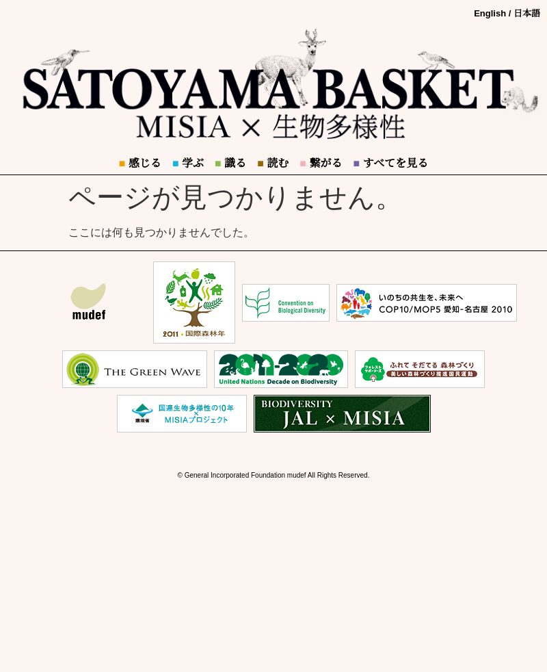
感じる (140, 163)
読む (273, 163)
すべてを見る (390, 163)
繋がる (320, 163)
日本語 (526, 13)
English (490, 13)
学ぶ (188, 163)
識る (230, 163)
